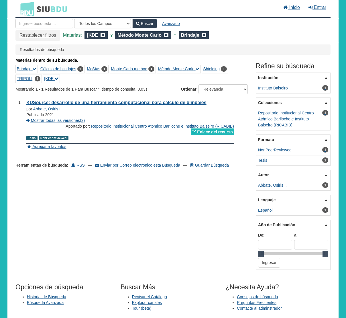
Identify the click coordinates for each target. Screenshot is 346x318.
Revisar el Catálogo (149, 296)
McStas (93, 69)
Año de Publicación (276, 225)
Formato (266, 139)
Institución (268, 77)
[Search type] (102, 23)
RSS (78, 165)
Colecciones (270, 102)
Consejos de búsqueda (257, 296)
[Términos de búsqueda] (44, 23)
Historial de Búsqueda (46, 296)
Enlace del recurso (212, 132)
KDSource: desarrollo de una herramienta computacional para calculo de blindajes (116, 102)
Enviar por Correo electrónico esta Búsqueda (138, 165)
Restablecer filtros (37, 35)
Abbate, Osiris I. (47, 109)
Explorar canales (147, 302)
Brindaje (27, 69)
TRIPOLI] (25, 78)
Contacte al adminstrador (259, 308)
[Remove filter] (103, 35)
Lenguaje (267, 200)
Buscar (144, 23)
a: (296, 235)
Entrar (317, 7)
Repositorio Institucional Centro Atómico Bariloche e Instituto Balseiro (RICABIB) (162, 126)
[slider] (261, 254)
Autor (263, 175)
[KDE (51, 78)
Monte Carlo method (129, 69)
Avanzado (171, 23)
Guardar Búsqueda (209, 165)
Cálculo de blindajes (58, 69)
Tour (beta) (142, 308)
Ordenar (188, 89)
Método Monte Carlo (179, 69)
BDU (25, 9)
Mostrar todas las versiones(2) (55, 120)
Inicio (292, 7)
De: (261, 235)
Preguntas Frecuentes (256, 302)
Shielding (211, 69)
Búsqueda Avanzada (45, 302)
